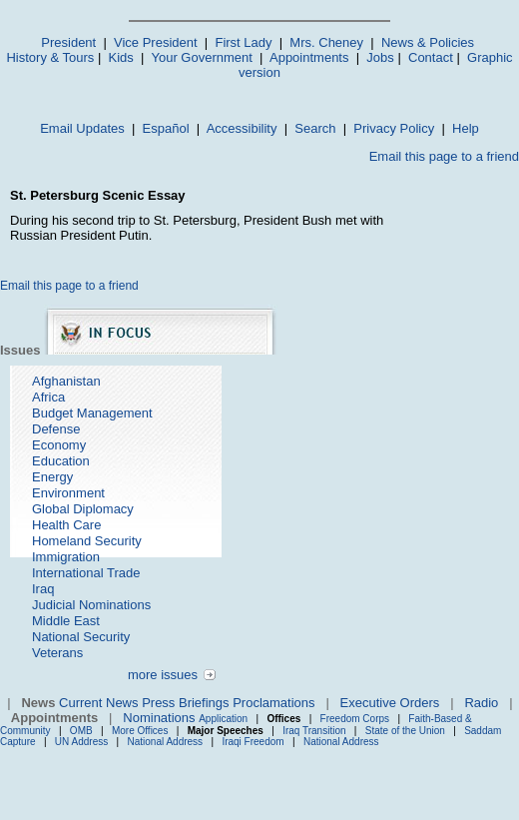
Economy (59, 444)
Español (166, 128)
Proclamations (273, 702)
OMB (81, 730)
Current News (98, 702)
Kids (121, 57)
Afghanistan (66, 381)
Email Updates (82, 128)
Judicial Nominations (91, 604)
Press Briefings (185, 702)
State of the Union (405, 730)
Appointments (309, 57)
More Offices (140, 730)
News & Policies (427, 42)
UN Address (81, 741)
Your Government (201, 57)
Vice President (156, 42)
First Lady (243, 42)
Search (314, 128)
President (68, 42)
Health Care (66, 524)
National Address (166, 741)
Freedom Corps (354, 718)
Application (223, 718)
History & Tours (50, 57)
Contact (430, 57)
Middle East (66, 620)
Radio (481, 702)
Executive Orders (390, 702)
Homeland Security (87, 540)
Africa (48, 397)
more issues (163, 674)
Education (61, 460)
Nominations (159, 717)
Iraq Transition (313, 730)
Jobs (379, 57)
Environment (68, 492)
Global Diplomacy (83, 508)
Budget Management (92, 413)
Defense (56, 428)
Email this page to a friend (444, 156)
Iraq (43, 588)
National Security (81, 636)
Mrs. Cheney (326, 42)
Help (465, 128)
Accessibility (242, 128)
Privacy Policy (393, 128)
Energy (52, 476)
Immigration (66, 556)
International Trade (86, 572)
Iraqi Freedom (252, 741)
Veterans (57, 652)
